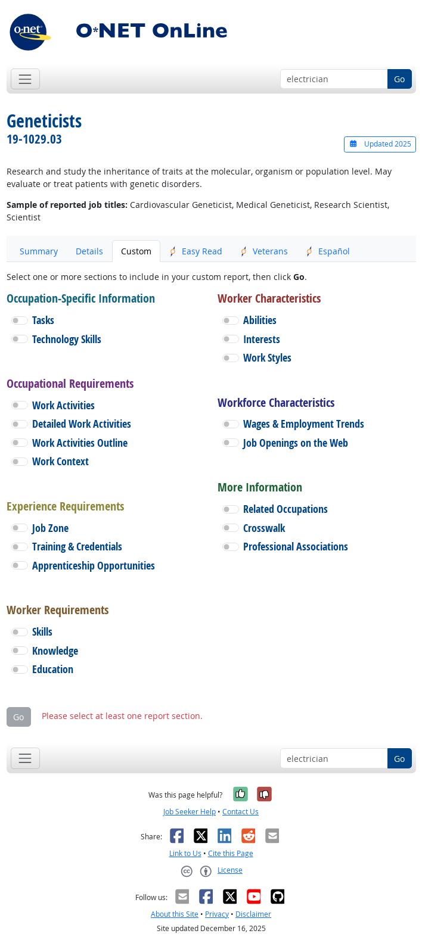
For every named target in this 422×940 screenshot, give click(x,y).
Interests (261, 339)
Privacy (217, 914)
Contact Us (240, 812)
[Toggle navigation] (25, 79)
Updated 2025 (380, 144)
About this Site (174, 914)
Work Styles (267, 357)
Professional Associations (295, 546)
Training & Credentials (77, 546)
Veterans (264, 251)
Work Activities (63, 405)
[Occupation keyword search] (334, 79)
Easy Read (195, 251)
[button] (19, 320)
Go (399, 79)
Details (89, 251)
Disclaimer (253, 914)
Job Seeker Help (189, 812)
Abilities (260, 320)
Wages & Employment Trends (303, 424)
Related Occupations (285, 509)
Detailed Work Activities (81, 424)
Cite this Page (230, 853)
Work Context (60, 461)
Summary (39, 251)
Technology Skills (66, 339)
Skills (42, 631)
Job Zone (50, 528)
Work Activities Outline (80, 443)
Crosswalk (264, 528)
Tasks (43, 320)
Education (52, 669)
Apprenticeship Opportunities (93, 565)
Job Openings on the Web (295, 443)
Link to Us (185, 853)
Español (328, 251)
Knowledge (55, 651)
